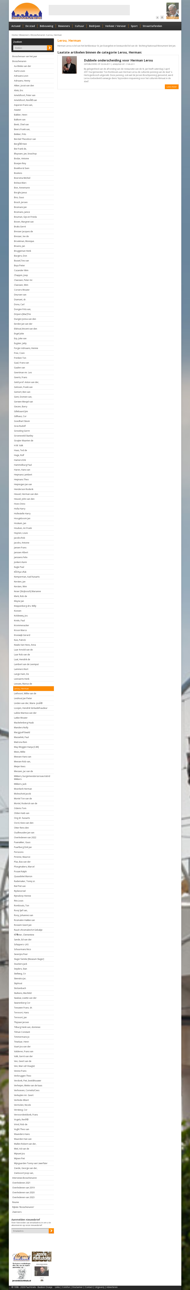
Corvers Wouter (22, 289)
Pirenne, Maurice (22, 856)
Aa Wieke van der (22, 66)
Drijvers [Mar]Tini (22, 314)
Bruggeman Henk (22, 250)
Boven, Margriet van (24, 221)
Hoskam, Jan (20, 523)
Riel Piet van (20, 886)
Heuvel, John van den (24, 498)
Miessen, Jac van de (23, 771)
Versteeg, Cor (20, 1109)
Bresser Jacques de (23, 231)
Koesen (17, 610)
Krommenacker (21, 625)
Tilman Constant (22, 1032)
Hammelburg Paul (23, 464)
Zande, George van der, (25, 1168)
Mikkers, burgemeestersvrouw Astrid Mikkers (32, 778)
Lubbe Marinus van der (25, 712)
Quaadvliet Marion (23, 876)
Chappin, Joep (21, 275)
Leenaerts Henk (21, 678)
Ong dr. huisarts (22, 818)
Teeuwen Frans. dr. (23, 1007)
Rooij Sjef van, (21, 910)
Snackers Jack (20, 963)
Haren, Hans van (22, 469)
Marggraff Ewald (22, 732)
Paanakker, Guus (22, 842)
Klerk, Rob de (20, 596)
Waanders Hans (22, 1134)
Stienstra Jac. (20, 978)
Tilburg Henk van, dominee (27, 1027)
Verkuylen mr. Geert (23, 1095)
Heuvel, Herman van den (26, 494)
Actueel (15, 26)
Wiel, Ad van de (21, 1148)
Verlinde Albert (21, 1100)
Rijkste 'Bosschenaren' (23, 1207)
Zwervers (16, 1211)
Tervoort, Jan (20, 1017)
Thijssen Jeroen (21, 1022)
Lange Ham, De (21, 674)
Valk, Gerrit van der (23, 1056)
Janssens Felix (20, 557)
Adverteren (112, 1287)
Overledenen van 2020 (23, 1192)
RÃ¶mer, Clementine (24, 934)
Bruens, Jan (19, 246)
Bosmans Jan (20, 207)
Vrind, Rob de (20, 1124)
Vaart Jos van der (22, 1046)
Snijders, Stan (20, 968)
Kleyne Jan (19, 601)
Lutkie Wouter (21, 717)
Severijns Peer (21, 954)
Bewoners (64, 26)
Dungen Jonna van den (25, 319)
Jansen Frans (20, 547)
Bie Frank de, (20, 148)
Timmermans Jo (21, 1036)
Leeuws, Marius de (23, 683)
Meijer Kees (19, 766)
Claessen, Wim (21, 284)
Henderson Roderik (23, 489)
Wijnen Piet (19, 1158)
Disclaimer (77, 1287)
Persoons (18, 852)
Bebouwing (46, 26)
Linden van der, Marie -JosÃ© (28, 703)
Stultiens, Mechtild (23, 993)
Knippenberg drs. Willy (25, 605)
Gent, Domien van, (23, 396)
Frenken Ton (20, 357)
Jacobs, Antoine (21, 542)
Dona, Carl (19, 304)
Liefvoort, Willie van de (25, 693)
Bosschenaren (38, 35)
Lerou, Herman (54, 35)
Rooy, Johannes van (23, 915)
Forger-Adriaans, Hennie (26, 348)
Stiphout (18, 983)
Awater (17, 109)
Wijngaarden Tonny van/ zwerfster (31, 1163)
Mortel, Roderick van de (25, 803)
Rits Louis (18, 900)
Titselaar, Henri (21, 1041)
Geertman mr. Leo (23, 372)
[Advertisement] (89, 10)
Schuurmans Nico (22, 949)
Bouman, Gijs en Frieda (25, 216)
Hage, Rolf (19, 455)
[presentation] (31, 1239)
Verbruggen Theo (22, 1075)
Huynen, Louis (21, 532)
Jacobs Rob (19, 537)
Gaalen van (19, 367)
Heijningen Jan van (23, 484)
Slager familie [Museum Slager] (29, 959)
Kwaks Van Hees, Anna (25, 644)
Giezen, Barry (20, 406)
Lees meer (172, 86)
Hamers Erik (20, 460)
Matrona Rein (20, 742)
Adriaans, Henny (22, 80)
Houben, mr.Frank (23, 528)
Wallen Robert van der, (25, 1143)
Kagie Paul (19, 567)
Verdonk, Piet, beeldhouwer (27, 1080)
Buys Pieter (19, 265)
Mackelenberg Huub (24, 722)
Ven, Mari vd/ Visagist (24, 1066)
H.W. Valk (18, 445)
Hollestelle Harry (22, 513)
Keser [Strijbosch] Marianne (27, 591)
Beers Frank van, (22, 129)
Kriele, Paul (19, 620)
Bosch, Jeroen (21, 202)
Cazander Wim (21, 270)
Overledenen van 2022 (25, 837)
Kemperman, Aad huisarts (27, 576)
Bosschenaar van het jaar (24, 56)
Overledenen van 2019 (23, 1187)
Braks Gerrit (20, 226)
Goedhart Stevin (22, 421)
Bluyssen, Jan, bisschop (25, 153)
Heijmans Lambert (23, 474)
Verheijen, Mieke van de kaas (28, 1085)
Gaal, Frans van (21, 362)
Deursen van (20, 294)
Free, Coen (19, 353)
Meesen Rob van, (22, 761)
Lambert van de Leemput (26, 664)
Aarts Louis (19, 70)
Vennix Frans (20, 1070)
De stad (30, 26)
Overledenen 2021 (21, 1182)
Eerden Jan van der (23, 323)
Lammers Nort (21, 669)
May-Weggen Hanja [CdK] (26, 746)
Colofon (66, 1287)
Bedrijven (94, 26)
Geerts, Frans (20, 377)
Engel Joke (19, 333)
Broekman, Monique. (24, 241)
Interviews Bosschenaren (24, 1177)
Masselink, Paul (21, 737)
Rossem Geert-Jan (23, 925)
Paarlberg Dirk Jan (23, 847)
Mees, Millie (19, 751)
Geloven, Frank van (23, 387)
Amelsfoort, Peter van (24, 95)
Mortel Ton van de (23, 798)
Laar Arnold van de (23, 649)
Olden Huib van (21, 813)
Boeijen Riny (20, 163)
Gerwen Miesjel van (23, 401)
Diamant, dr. (20, 299)
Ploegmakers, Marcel (24, 866)
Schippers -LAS (21, 944)
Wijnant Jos (19, 1153)
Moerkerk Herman (23, 788)
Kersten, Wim (20, 586)
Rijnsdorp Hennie (22, 895)
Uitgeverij (99, 1287)
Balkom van (19, 119)
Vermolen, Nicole (22, 1104)
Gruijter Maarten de (23, 440)
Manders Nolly (21, 727)
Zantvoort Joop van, (24, 1173)
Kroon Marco (20, 630)
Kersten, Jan (19, 581)
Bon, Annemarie (22, 187)
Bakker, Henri (20, 114)
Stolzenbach (20, 988)
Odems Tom (20, 808)
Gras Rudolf (20, 425)
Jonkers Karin (20, 562)
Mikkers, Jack (20, 783)
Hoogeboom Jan (22, 518)
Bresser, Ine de (21, 236)
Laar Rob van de (22, 654)
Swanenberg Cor (22, 1002)
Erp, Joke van (20, 338)
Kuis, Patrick (20, 639)
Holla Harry (19, 508)
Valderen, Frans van (23, 1051)
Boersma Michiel (22, 177)
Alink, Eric (18, 90)
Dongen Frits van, (22, 309)
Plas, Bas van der (22, 861)
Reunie (15, 1202)
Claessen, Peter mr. (23, 280)
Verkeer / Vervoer (115, 26)
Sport (134, 26)
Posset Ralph (20, 871)
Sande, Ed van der (23, 939)
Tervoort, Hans (21, 1012)
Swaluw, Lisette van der (25, 997)
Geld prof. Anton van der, (26, 382)
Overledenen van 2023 (23, 1197)
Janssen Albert (21, 552)
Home (15, 35)
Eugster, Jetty (20, 343)
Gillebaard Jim (21, 411)
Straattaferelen (152, 26)
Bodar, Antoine (21, 158)
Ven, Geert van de (22, 1061)
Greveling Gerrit (22, 430)
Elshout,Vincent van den (25, 328)
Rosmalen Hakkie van (24, 920)
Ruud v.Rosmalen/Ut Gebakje (28, 929)
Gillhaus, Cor (20, 416)
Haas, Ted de (20, 450)
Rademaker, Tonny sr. (24, 881)
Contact (89, 1287)
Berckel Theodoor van (25, 139)
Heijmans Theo (21, 479)
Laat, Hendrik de (22, 659)
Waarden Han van (23, 1138)
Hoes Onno (19, 503)
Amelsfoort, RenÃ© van (25, 100)
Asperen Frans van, (23, 105)
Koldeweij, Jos (21, 615)
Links (57, 1287)
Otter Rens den (21, 827)
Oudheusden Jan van (24, 832)
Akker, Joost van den (24, 85)
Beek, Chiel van (21, 124)
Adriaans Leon (21, 75)
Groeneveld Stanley (23, 435)
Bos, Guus (19, 197)
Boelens (18, 173)
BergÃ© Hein (20, 143)
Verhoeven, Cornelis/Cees (26, 1090)
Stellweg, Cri (20, 973)
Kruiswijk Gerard (22, 635)
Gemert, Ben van (22, 391)
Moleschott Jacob (22, 793)
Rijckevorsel (20, 890)
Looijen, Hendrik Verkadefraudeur (31, 708)
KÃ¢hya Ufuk (20, 571)
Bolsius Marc (20, 182)
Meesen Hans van (22, 756)
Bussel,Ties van (21, 260)
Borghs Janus (20, 192)
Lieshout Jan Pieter (23, 698)
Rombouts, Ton (21, 905)
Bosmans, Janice (22, 212)
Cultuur (79, 26)
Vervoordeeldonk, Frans (26, 1114)
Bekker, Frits (20, 134)
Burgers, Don (20, 255)
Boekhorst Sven (21, 168)
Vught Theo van (21, 1129)
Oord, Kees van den (23, 822)
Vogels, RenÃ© (21, 1119)
